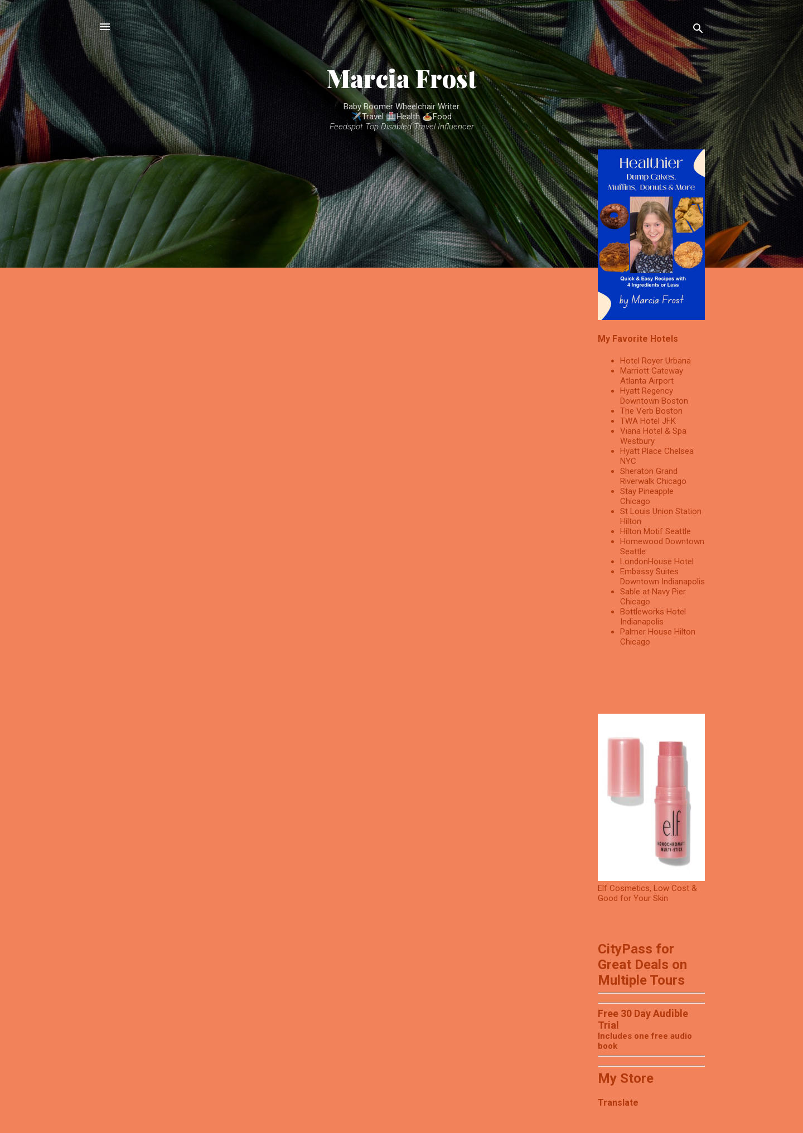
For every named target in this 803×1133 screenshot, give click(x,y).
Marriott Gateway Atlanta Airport (651, 376)
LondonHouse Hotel (657, 561)
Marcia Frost (402, 77)
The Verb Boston (651, 411)
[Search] (698, 30)
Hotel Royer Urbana (655, 361)
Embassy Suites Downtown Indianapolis (662, 576)
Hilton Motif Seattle (655, 531)
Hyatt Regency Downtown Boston (654, 396)
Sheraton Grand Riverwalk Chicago (653, 476)
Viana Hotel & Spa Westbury (653, 436)
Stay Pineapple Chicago (647, 496)
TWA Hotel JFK (648, 421)
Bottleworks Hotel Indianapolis (653, 617)
